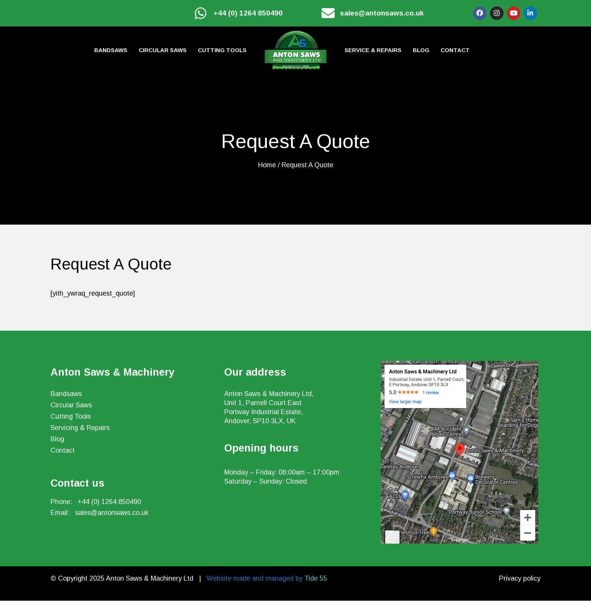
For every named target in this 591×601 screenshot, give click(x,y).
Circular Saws (163, 50)
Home (267, 165)
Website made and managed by (267, 579)
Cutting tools (222, 50)
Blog (421, 50)
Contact (455, 50)
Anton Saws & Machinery (113, 372)
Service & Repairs (372, 50)
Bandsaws (110, 50)
